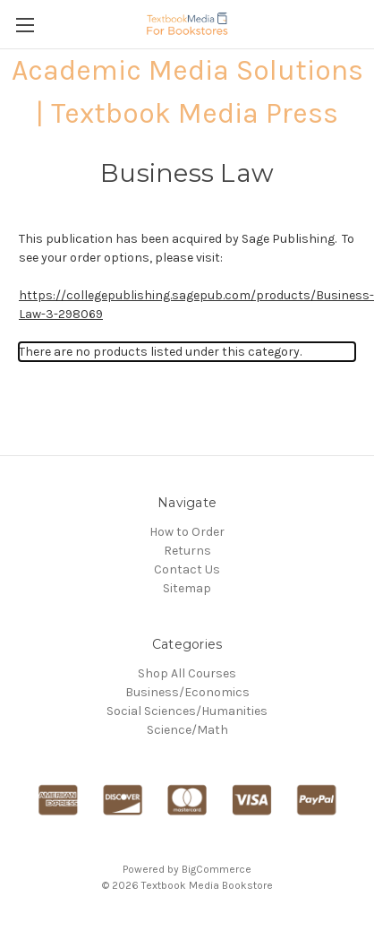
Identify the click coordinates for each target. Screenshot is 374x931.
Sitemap (187, 588)
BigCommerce (216, 869)
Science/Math (187, 729)
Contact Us (187, 569)
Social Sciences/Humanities (187, 711)
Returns (187, 550)
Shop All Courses (187, 673)
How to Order (187, 531)
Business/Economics (187, 692)
